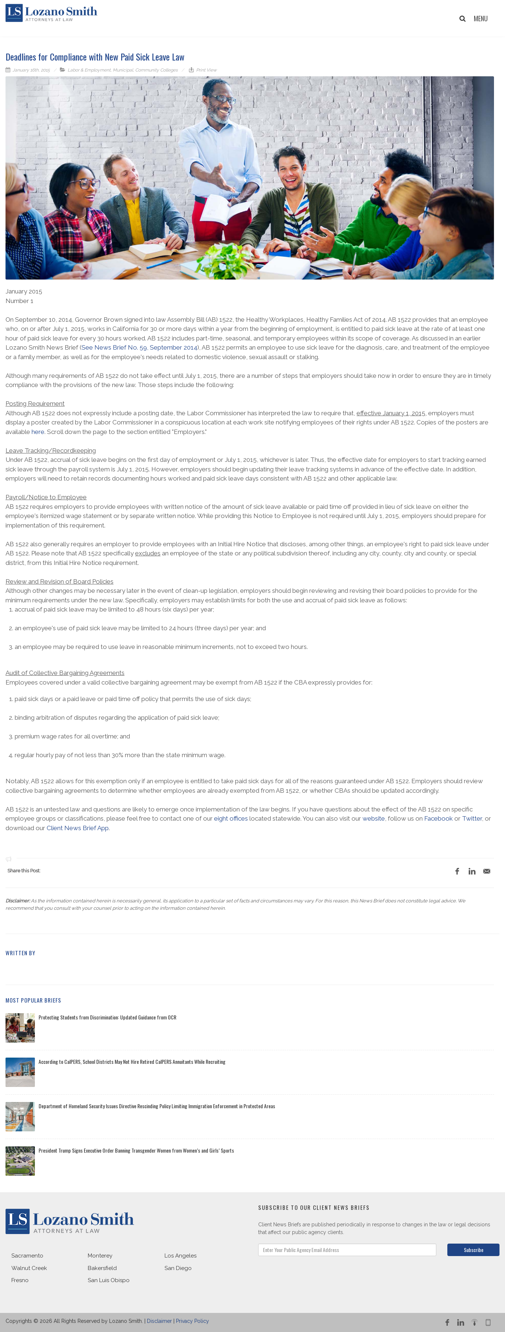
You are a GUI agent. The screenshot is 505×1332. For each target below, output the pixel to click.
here (38, 431)
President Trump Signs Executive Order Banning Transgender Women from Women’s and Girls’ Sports (136, 1150)
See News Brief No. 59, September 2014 (139, 347)
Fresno (20, 1280)
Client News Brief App (78, 828)
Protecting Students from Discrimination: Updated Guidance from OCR (107, 1017)
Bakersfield (102, 1268)
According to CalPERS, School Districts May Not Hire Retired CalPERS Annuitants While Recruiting (132, 1061)
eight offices (231, 818)
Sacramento (27, 1255)
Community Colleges (156, 70)
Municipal (123, 70)
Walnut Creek (29, 1268)
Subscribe (473, 1249)
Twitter (472, 818)
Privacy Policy (192, 1321)
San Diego (178, 1268)
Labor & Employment (89, 70)
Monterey (100, 1255)
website (373, 818)
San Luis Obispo (109, 1280)
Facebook (438, 818)
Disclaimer (159, 1321)
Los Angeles (180, 1255)
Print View (206, 70)
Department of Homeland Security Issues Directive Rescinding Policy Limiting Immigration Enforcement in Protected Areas (157, 1106)
